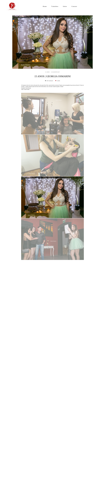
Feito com (52, 492)
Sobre (65, 6)
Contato (74, 6)
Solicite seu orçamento (84, 157)
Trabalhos (54, 6)
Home (45, 6)
